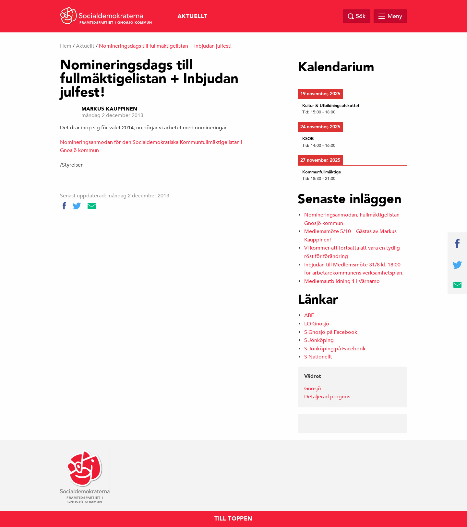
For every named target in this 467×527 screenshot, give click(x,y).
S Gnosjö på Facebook (330, 332)
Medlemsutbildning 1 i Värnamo (342, 281)
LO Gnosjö (316, 324)
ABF (309, 315)
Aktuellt (192, 16)
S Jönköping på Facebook (334, 348)
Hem (65, 46)
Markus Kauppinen (109, 108)
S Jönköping (319, 340)
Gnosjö (312, 388)
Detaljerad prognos (327, 396)
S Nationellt (318, 357)
